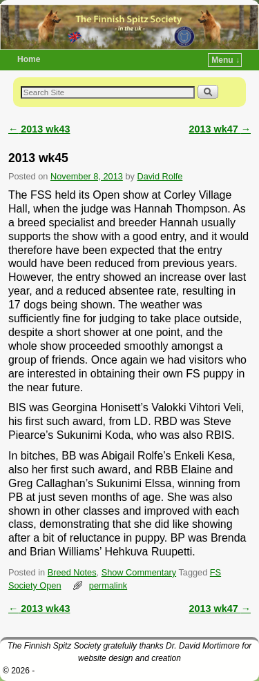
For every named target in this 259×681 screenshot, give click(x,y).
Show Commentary (139, 572)
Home (28, 59)
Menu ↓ (225, 60)
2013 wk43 (39, 129)
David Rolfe (159, 176)
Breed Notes (72, 572)
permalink (108, 585)
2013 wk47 (220, 129)
